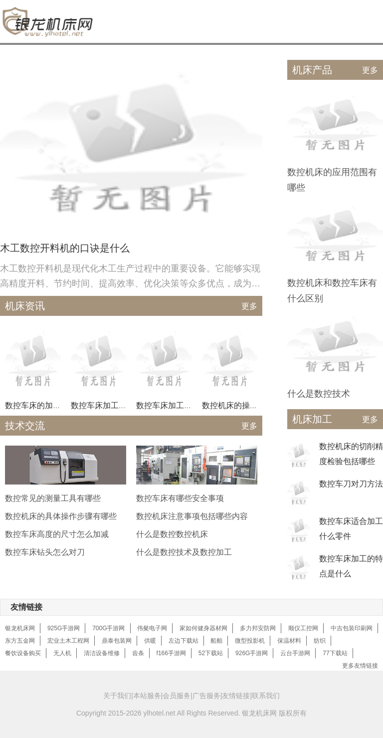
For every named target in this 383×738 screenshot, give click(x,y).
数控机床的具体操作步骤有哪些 (61, 516)
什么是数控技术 (318, 394)
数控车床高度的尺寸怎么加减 (57, 534)
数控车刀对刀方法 (351, 484)
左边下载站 (183, 640)
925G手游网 (63, 628)
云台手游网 (295, 653)
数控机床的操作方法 (238, 405)
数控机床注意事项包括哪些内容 (192, 516)
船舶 (216, 640)
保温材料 (289, 640)
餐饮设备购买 (23, 653)
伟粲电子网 (152, 628)
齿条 (138, 653)
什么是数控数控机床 (172, 534)
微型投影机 (250, 640)
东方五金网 (20, 640)
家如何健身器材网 (203, 628)
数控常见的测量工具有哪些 (53, 498)
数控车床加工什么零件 (111, 405)
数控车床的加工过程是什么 (53, 405)
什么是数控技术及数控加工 (184, 552)
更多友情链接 (360, 665)
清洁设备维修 (102, 653)
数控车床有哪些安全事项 (180, 498)
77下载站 (335, 653)
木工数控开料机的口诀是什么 (65, 248)
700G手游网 (108, 628)
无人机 (62, 653)
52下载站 (210, 653)
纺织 (320, 640)
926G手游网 (251, 653)
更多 (249, 306)
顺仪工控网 (303, 628)
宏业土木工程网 (68, 640)
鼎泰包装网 (117, 640)
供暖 (150, 640)
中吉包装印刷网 (352, 628)
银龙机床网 (20, 628)
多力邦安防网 (258, 628)
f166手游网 (171, 653)
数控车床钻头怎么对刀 (45, 552)
